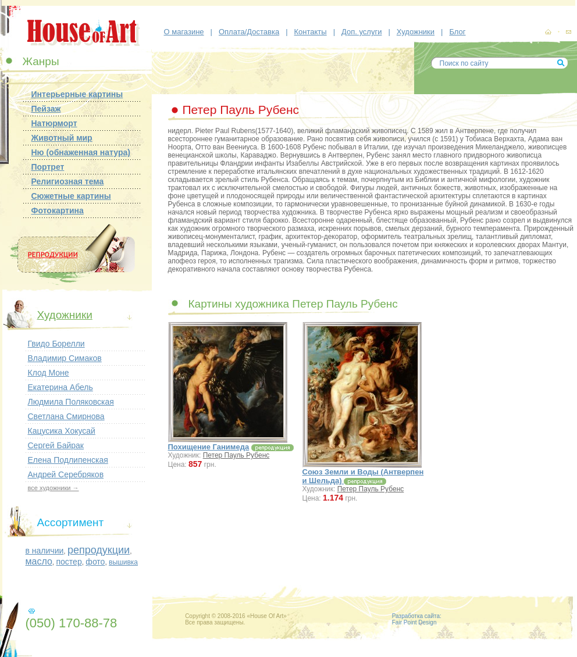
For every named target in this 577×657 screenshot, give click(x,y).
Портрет (48, 167)
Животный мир (61, 137)
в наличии (45, 550)
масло (39, 561)
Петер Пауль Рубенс (236, 455)
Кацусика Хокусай (61, 430)
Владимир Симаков (65, 358)
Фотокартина (57, 210)
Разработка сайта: (416, 616)
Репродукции (71, 255)
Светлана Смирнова (66, 416)
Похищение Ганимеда (209, 446)
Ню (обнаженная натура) (80, 152)
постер (68, 561)
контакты (568, 32)
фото (95, 561)
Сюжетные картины (71, 196)
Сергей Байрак (56, 445)
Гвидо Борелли (56, 343)
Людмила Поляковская (71, 401)
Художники (415, 31)
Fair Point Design (414, 622)
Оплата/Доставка (249, 31)
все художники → (53, 487)
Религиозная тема (67, 181)
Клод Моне (48, 372)
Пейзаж (46, 108)
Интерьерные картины (77, 94)
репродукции (98, 550)
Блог (457, 31)
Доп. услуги (361, 31)
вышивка (123, 562)
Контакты (310, 31)
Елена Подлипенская (68, 460)
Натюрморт (54, 123)
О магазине (184, 31)
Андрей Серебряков (66, 474)
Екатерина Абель (60, 387)
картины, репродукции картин (548, 32)
